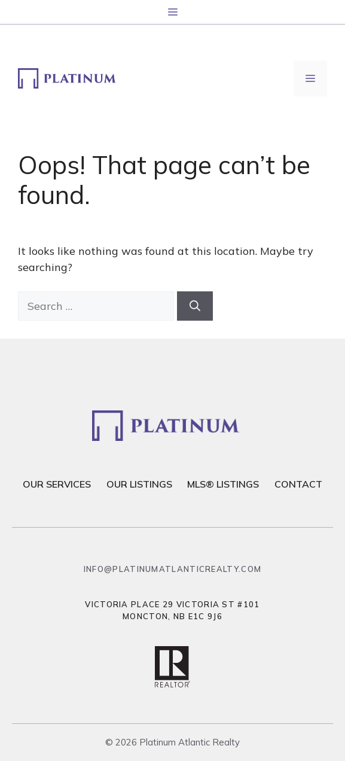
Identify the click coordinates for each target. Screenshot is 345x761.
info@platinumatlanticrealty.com (172, 569)
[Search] (195, 306)
